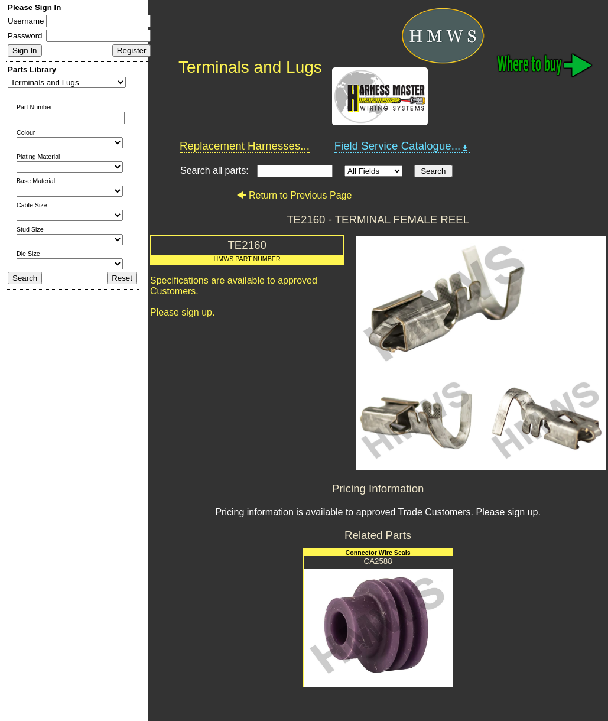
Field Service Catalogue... (402, 145)
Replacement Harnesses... (245, 145)
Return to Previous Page (294, 195)
